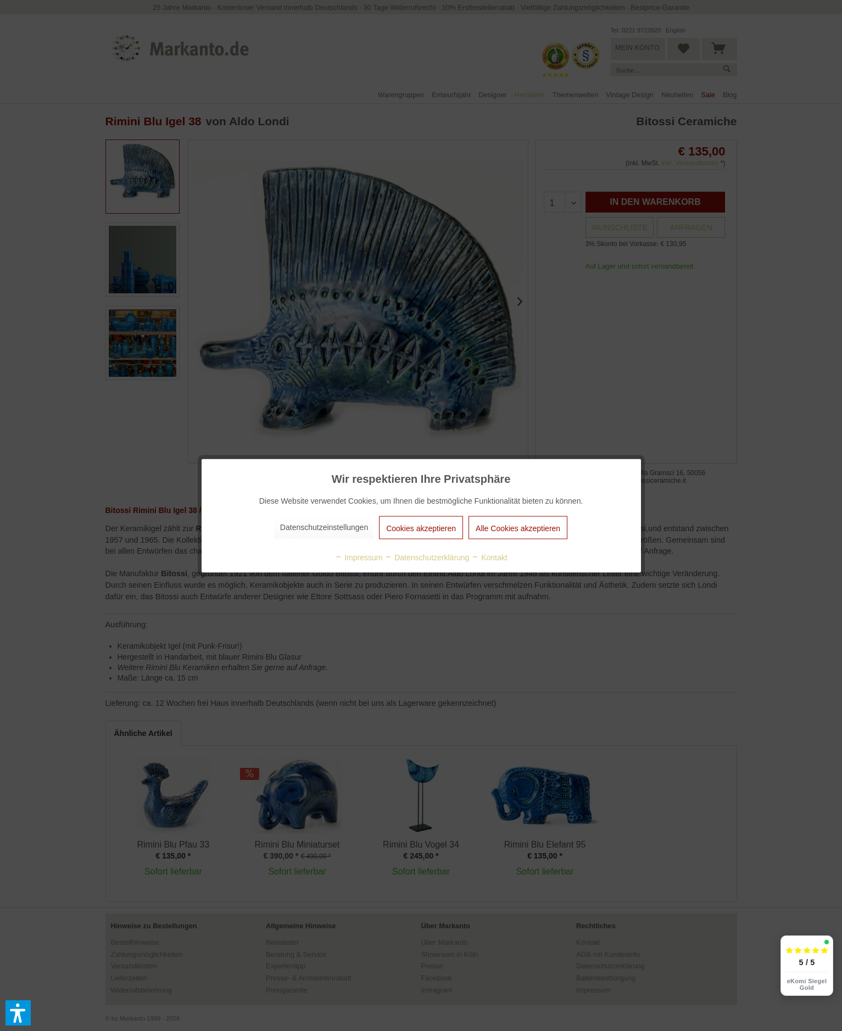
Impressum (358, 557)
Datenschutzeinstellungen (324, 526)
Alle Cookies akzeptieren (518, 527)
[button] (18, 1013)
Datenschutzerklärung (426, 557)
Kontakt (489, 557)
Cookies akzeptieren (421, 527)
